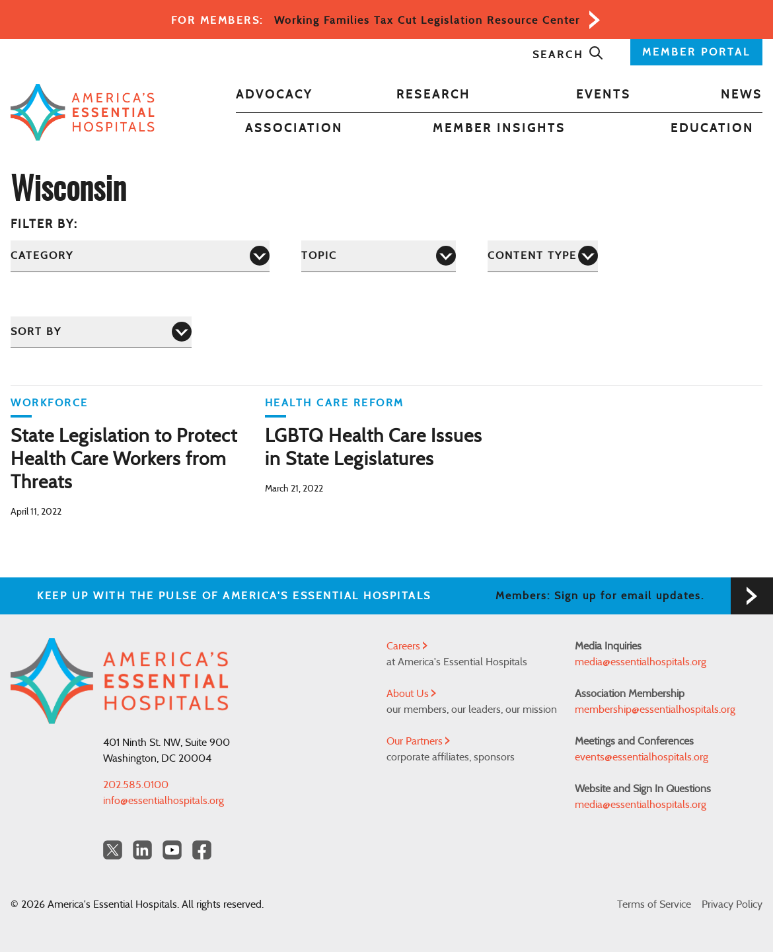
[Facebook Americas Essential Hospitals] (201, 850)
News (741, 95)
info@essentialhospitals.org (163, 800)
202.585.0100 (135, 785)
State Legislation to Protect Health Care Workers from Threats (124, 459)
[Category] (140, 256)
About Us (411, 693)
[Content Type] (543, 256)
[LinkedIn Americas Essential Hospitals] (142, 850)
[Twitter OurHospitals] (112, 850)
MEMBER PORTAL (696, 52)
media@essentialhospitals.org (640, 662)
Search (568, 55)
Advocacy (274, 95)
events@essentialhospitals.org (641, 757)
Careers (406, 646)
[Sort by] (101, 332)
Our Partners (418, 741)
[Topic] (378, 256)
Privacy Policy (732, 904)
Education (712, 129)
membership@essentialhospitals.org (655, 709)
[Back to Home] (83, 112)
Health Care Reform (334, 403)
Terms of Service (654, 904)
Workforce (50, 403)
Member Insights (499, 129)
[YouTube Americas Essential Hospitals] (172, 850)
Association (294, 129)
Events (603, 95)
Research (433, 95)
